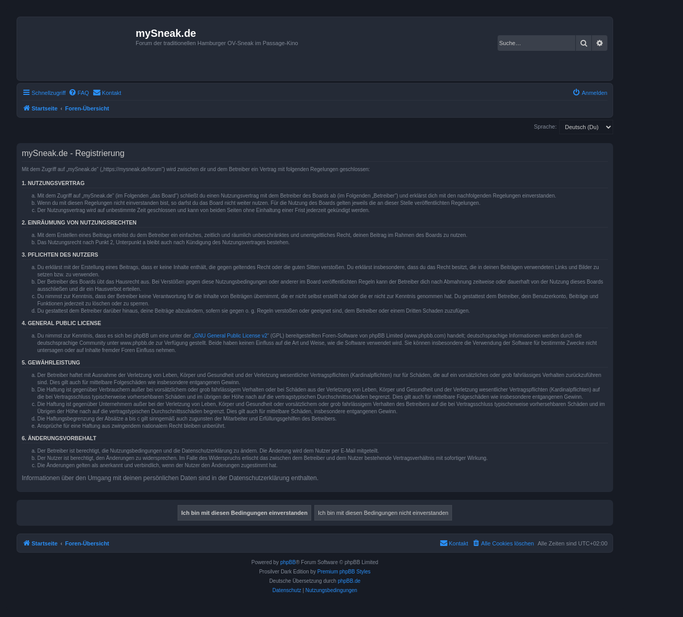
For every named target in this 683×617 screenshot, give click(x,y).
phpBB (288, 562)
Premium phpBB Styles (344, 571)
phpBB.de (349, 581)
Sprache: (545, 126)
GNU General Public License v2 (230, 336)
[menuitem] (78, 93)
